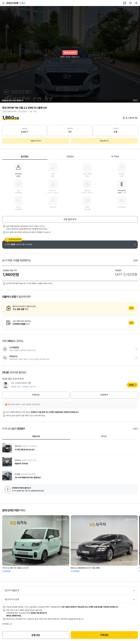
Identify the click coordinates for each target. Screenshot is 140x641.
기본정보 (70, 156)
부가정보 (115, 156)
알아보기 (70, 308)
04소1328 (16, 3)
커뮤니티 (36, 436)
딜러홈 (131, 385)
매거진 (104, 436)
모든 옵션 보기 (70, 219)
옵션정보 (25, 156)
